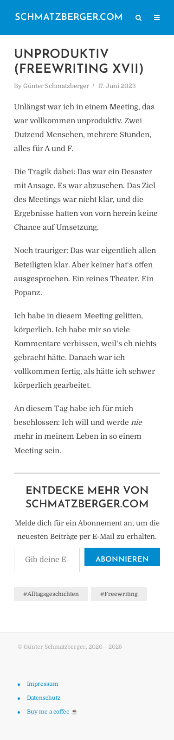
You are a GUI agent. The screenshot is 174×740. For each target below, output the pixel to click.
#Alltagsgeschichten (51, 594)
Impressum (42, 684)
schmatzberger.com (69, 17)
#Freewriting (119, 594)
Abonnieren (122, 559)
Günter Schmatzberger (56, 85)
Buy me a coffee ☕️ (52, 711)
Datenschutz (43, 698)
